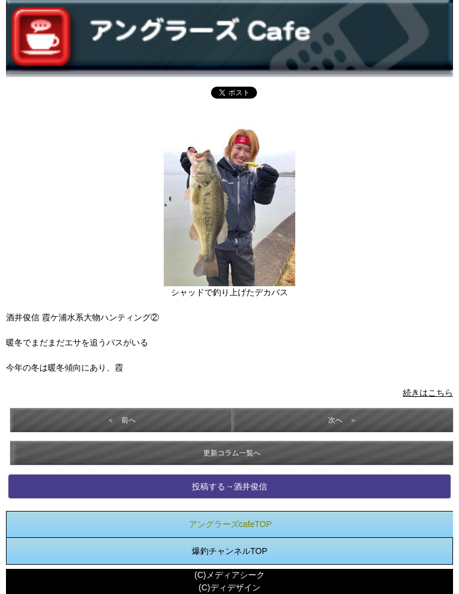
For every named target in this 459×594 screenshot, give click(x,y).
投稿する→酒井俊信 (229, 486)
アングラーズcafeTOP (230, 524)
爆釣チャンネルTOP (230, 551)
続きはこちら (428, 392)
